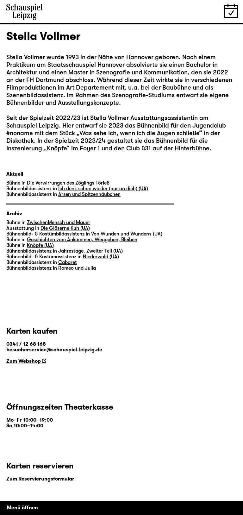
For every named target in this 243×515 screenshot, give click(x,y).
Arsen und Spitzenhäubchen (89, 194)
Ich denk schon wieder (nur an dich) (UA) (103, 189)
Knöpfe (56, 148)
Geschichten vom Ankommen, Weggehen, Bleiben (82, 239)
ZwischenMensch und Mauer (58, 222)
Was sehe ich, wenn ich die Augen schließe (139, 133)
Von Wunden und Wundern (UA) (126, 234)
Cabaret (67, 262)
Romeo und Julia (77, 268)
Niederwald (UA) (101, 257)
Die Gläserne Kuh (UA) (65, 228)
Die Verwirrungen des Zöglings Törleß (68, 183)
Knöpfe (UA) (40, 245)
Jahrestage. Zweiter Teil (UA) (90, 251)
